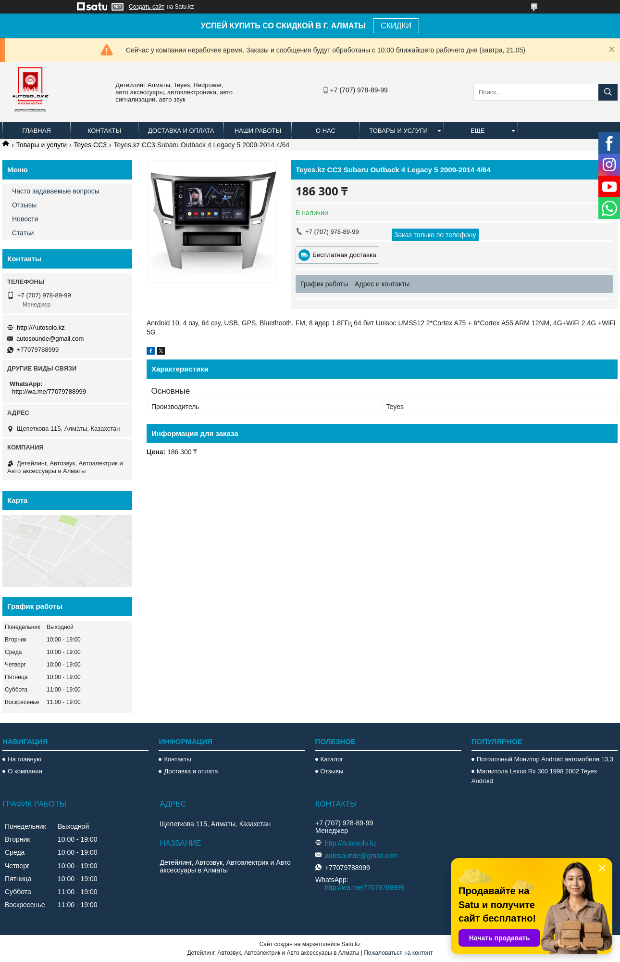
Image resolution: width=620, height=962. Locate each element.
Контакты (104, 130)
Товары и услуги (398, 130)
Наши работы (258, 130)
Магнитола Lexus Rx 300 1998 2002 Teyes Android (534, 776)
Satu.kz (350, 944)
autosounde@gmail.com (50, 338)
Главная (36, 130)
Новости (25, 219)
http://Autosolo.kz (41, 327)
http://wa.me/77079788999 (49, 391)
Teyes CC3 (90, 145)
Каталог (332, 759)
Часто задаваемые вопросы (55, 191)
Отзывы (24, 205)
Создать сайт (146, 6)
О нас (325, 130)
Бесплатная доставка (344, 254)
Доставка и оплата (181, 130)
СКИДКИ (396, 26)
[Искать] (608, 92)
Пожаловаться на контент (398, 952)
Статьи (23, 233)
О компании (25, 771)
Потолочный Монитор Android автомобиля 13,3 (545, 759)
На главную (24, 759)
